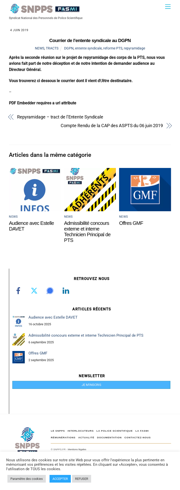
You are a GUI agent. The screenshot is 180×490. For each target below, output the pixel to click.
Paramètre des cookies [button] (26, 479)
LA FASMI (142, 430)
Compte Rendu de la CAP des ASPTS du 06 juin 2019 (112, 125)
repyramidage (134, 48)
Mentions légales (77, 449)
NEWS (39, 48)
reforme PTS (112, 48)
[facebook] (19, 290)
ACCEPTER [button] (60, 479)
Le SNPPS (58, 430)
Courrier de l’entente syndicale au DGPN (90, 40)
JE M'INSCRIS (91, 385)
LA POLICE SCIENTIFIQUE (114, 430)
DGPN (69, 48)
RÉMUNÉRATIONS (63, 437)
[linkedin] (67, 290)
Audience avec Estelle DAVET (52, 317)
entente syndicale (88, 48)
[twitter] (35, 290)
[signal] (51, 290)
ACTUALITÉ (86, 437)
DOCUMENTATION (109, 437)
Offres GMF (131, 223)
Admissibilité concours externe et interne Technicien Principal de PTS (87, 231)
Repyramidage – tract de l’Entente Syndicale (60, 116)
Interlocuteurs (81, 430)
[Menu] (168, 7)
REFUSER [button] (81, 479)
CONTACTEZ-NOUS (138, 437)
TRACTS (52, 48)
